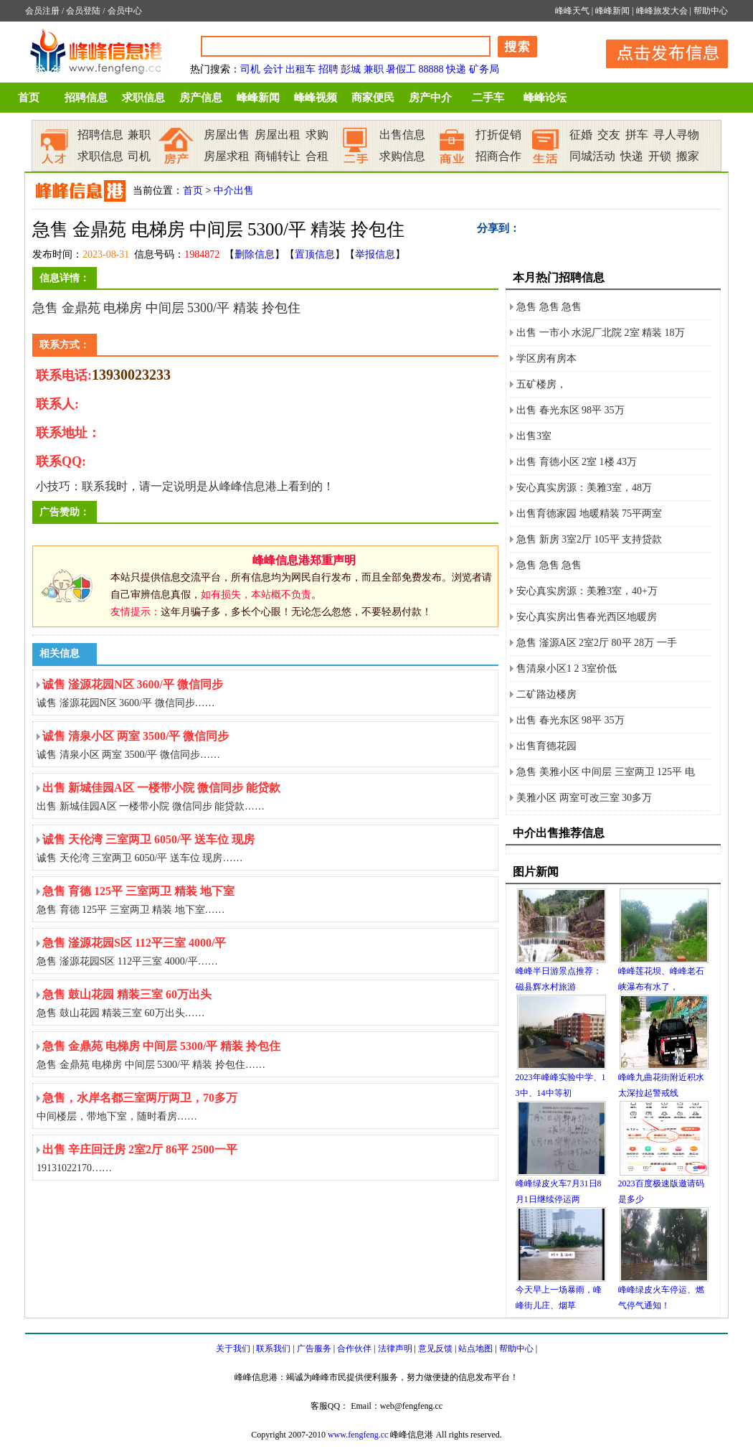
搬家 (687, 156)
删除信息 (255, 254)
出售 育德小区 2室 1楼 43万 (576, 461)
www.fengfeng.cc (358, 1435)
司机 (250, 69)
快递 (456, 69)
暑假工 (401, 69)
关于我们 (233, 1349)
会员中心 (125, 11)
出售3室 (533, 436)
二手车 (488, 97)
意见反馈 (435, 1349)
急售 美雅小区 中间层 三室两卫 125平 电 (605, 771)
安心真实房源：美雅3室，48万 (584, 487)
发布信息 (660, 51)
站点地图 (475, 1349)
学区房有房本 (546, 358)
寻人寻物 (676, 134)
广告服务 (314, 1349)
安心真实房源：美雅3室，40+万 (587, 591)
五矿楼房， (541, 384)
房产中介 (430, 97)
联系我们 (273, 1349)
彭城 (351, 69)
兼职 (374, 69)
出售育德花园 (546, 746)
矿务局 (484, 69)
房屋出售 (227, 134)
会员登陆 (83, 11)
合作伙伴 (354, 1349)
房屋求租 (227, 156)
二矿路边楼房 (546, 694)
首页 (28, 97)
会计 (273, 69)
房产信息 (200, 97)
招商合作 (498, 156)
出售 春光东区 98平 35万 (570, 410)
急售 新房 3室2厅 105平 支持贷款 (589, 539)
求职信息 (143, 97)
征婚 (580, 134)
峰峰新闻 (612, 11)
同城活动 (592, 156)
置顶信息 (315, 254)
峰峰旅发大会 (662, 11)
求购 (317, 134)
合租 (317, 156)
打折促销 (498, 134)
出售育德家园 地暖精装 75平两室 (589, 513)
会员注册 (42, 11)
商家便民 (372, 97)
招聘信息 (86, 97)
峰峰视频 (315, 97)
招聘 (328, 69)
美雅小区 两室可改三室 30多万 (584, 797)
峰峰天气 (572, 11)
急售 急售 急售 (549, 306)
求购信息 (402, 156)
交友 (608, 134)
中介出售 (234, 190)
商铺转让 (277, 156)
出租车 (300, 69)
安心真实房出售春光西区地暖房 (586, 616)
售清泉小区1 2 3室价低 (566, 668)
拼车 (636, 134)
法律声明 (395, 1349)
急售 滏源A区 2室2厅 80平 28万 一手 (596, 642)
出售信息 (402, 134)
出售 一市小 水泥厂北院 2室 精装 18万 (600, 332)
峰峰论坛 (545, 97)
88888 (431, 69)
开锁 (659, 156)
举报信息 (375, 254)
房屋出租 (277, 134)
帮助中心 (710, 11)
